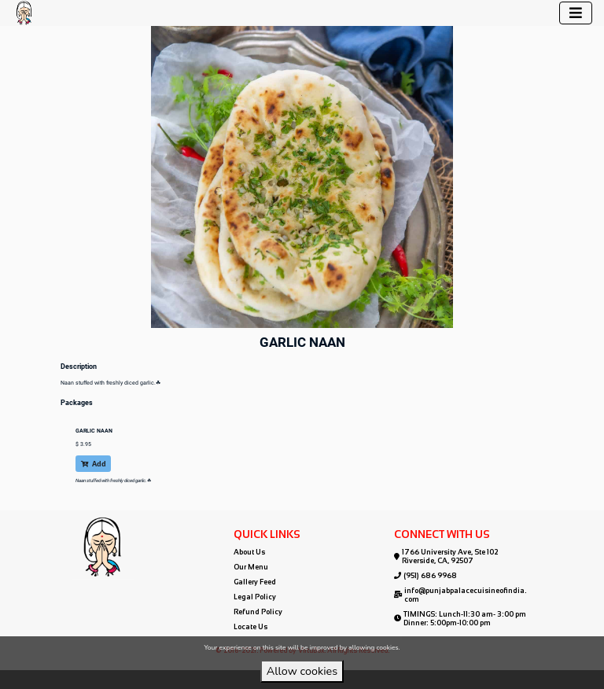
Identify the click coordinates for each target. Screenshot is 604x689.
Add (93, 463)
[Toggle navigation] (575, 13)
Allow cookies (302, 671)
